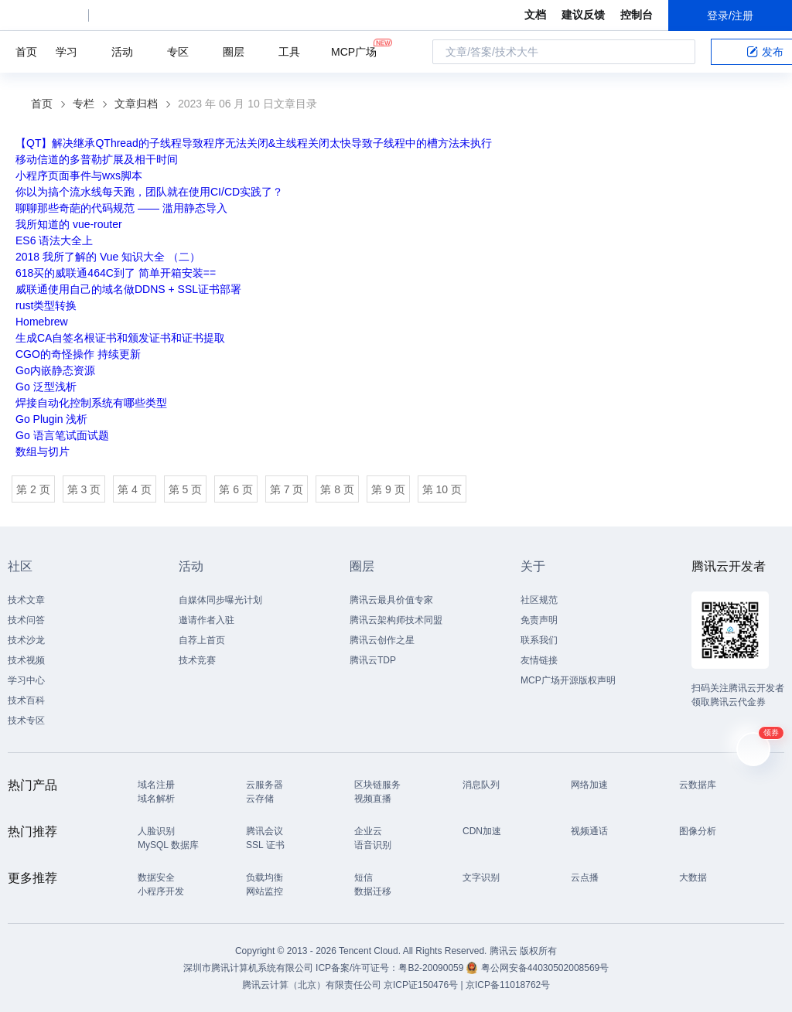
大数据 (693, 877)
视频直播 (372, 798)
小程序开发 (161, 891)
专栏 (83, 103)
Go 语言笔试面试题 (62, 435)
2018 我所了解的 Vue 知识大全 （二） (107, 256)
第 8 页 (337, 489)
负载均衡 (264, 877)
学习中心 (26, 680)
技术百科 (26, 700)
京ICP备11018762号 (508, 985)
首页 (26, 52)
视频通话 (589, 831)
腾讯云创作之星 (382, 640)
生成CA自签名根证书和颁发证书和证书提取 (120, 338)
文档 (535, 15)
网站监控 (264, 891)
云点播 (585, 877)
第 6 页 (236, 489)
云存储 (260, 798)
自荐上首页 (202, 640)
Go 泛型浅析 (46, 386)
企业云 (368, 831)
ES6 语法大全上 (54, 240)
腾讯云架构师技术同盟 (396, 620)
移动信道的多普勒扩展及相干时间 (96, 159)
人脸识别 (156, 831)
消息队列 (481, 784)
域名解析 (156, 798)
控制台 (636, 15)
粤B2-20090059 (432, 968)
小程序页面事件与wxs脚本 (78, 175)
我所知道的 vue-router (68, 224)
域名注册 (156, 784)
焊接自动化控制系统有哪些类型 (91, 403)
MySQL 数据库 (168, 845)
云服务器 (264, 784)
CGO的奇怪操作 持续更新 (78, 354)
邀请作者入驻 (206, 620)
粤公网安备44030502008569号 (545, 968)
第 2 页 (33, 489)
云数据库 (697, 784)
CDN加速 (482, 831)
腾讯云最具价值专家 (391, 600)
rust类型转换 (46, 305)
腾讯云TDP (373, 660)
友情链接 (539, 660)
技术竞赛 (197, 660)
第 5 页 (186, 489)
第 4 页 (135, 489)
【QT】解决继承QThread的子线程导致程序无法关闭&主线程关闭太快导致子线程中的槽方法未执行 (253, 143)
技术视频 (26, 660)
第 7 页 (287, 489)
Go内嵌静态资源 (55, 370)
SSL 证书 (265, 845)
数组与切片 (42, 451)
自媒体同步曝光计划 (220, 600)
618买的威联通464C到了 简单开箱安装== (115, 273)
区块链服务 (377, 784)
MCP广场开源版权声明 (568, 680)
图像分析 (697, 831)
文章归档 (136, 103)
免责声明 (539, 620)
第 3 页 (84, 489)
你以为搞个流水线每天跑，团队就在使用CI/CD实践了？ (149, 192)
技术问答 (26, 620)
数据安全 (156, 877)
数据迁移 (372, 891)
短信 (363, 877)
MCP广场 (354, 50)
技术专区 (26, 720)
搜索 (679, 52)
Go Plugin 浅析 (51, 419)
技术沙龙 (26, 640)
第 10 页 (442, 489)
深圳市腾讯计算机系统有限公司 (248, 968)
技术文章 (26, 600)
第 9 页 (388, 489)
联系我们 (539, 640)
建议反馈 (583, 15)
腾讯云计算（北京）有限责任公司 (311, 985)
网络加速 (589, 784)
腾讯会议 (264, 831)
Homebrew (41, 321)
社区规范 (539, 600)
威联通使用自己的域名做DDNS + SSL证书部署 (128, 289)
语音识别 (372, 845)
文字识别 (481, 877)
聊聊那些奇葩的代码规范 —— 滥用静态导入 (121, 208)
